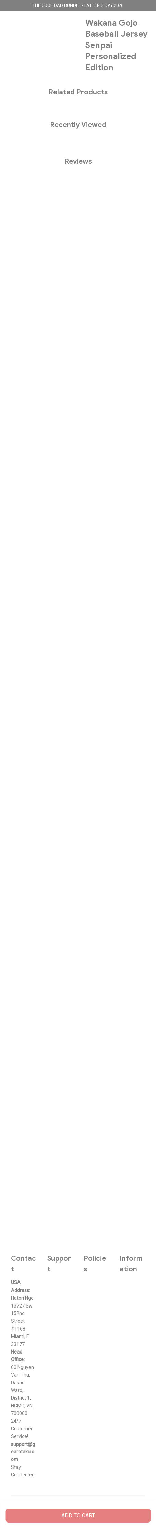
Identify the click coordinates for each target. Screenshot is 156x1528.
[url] (23, 1451)
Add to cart (78, 1515)
